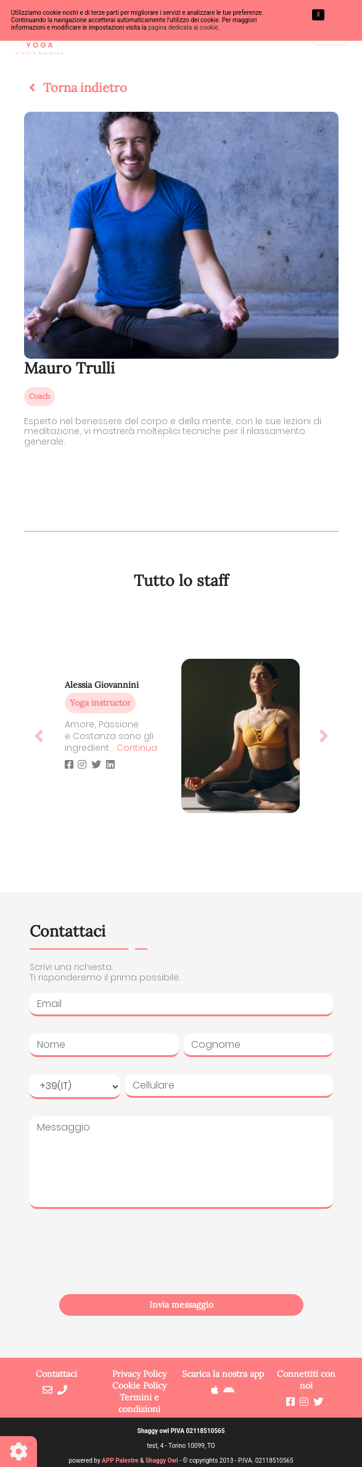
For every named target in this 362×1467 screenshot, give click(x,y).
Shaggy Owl (162, 1460)
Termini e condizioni (139, 1403)
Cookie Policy (139, 1385)
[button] (75, 87)
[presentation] (181, 1265)
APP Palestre (120, 1460)
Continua (137, 748)
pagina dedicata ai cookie (183, 27)
